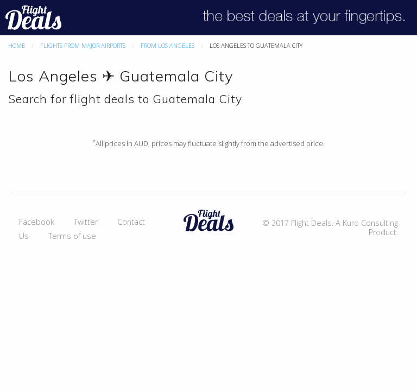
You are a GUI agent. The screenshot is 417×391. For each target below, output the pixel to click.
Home (16, 45)
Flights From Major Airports (82, 45)
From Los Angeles (167, 45)
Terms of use (72, 236)
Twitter (86, 222)
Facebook (36, 222)
